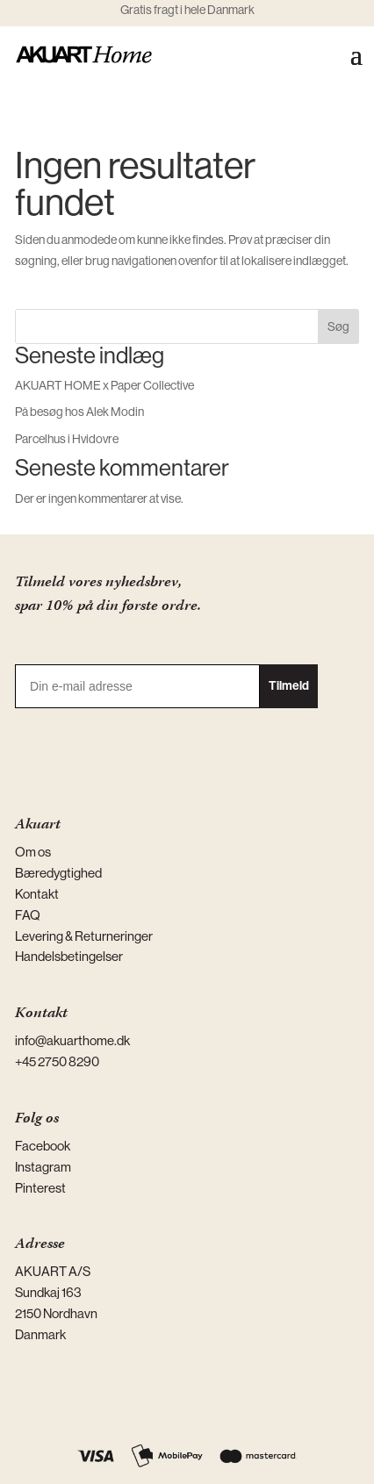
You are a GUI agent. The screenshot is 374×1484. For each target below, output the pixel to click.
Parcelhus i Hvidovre (67, 439)
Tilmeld (289, 685)
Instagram (43, 1166)
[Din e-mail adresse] (137, 686)
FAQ (27, 914)
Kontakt (37, 893)
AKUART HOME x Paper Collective (104, 385)
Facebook (42, 1145)
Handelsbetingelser (69, 956)
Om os (33, 851)
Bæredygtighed (58, 872)
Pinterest (40, 1187)
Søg (338, 326)
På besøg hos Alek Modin (79, 412)
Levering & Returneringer (84, 935)
